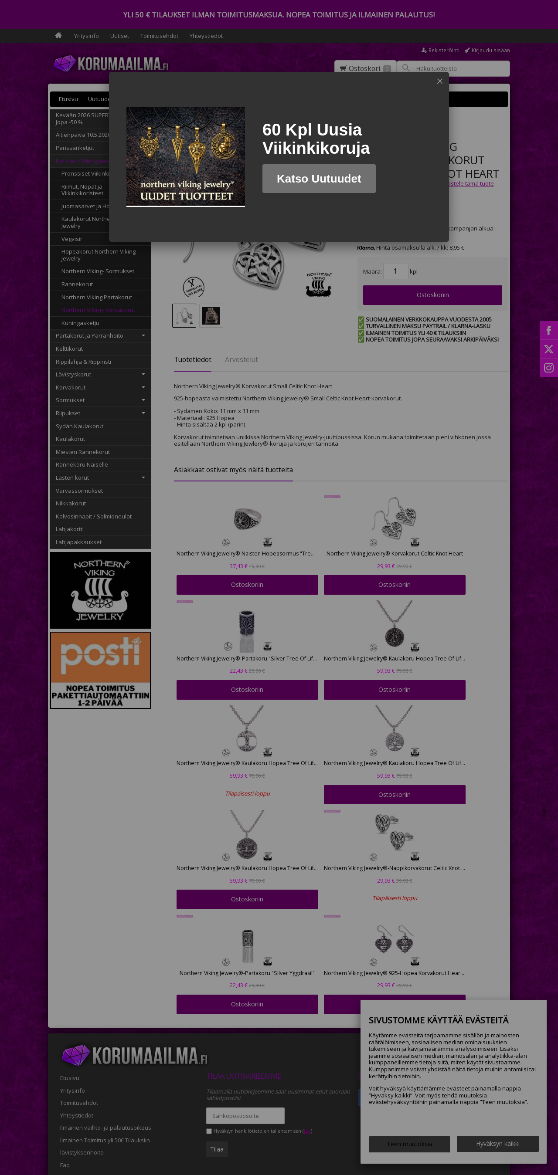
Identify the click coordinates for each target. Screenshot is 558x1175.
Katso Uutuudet (319, 178)
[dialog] (279, 157)
